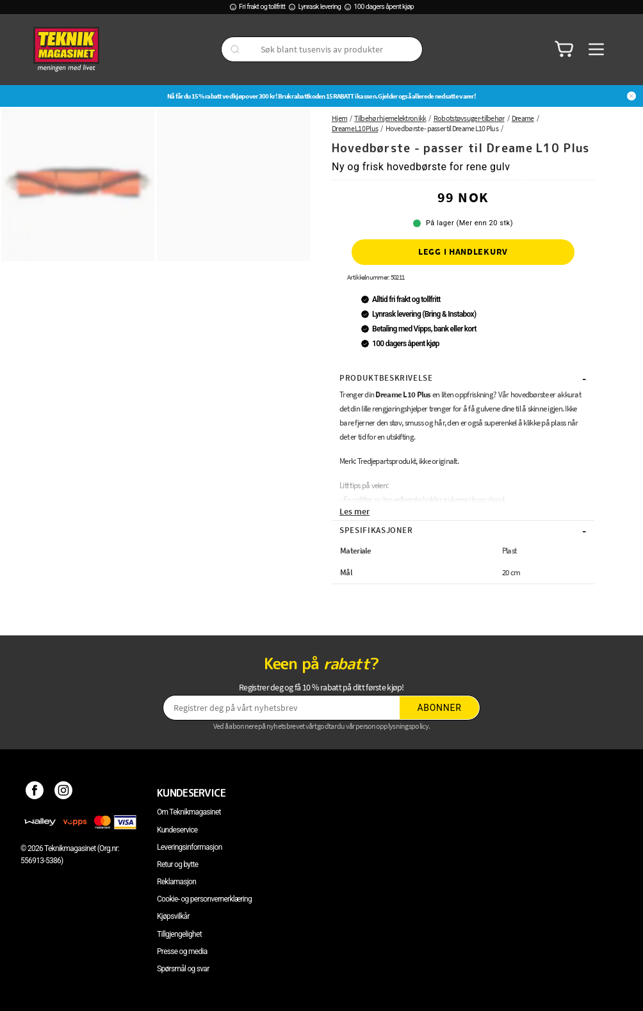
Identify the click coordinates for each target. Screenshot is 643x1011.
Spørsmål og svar (183, 968)
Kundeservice (177, 829)
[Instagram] (63, 793)
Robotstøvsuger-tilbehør (469, 118)
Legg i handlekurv (463, 251)
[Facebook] (35, 793)
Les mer (354, 511)
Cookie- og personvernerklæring (204, 899)
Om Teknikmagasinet (189, 812)
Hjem (339, 118)
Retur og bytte (177, 864)
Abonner (440, 708)
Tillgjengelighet (179, 934)
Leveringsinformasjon (189, 847)
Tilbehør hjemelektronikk (390, 118)
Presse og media (182, 951)
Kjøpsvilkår (173, 916)
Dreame (523, 118)
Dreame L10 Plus (355, 128)
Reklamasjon (176, 881)
